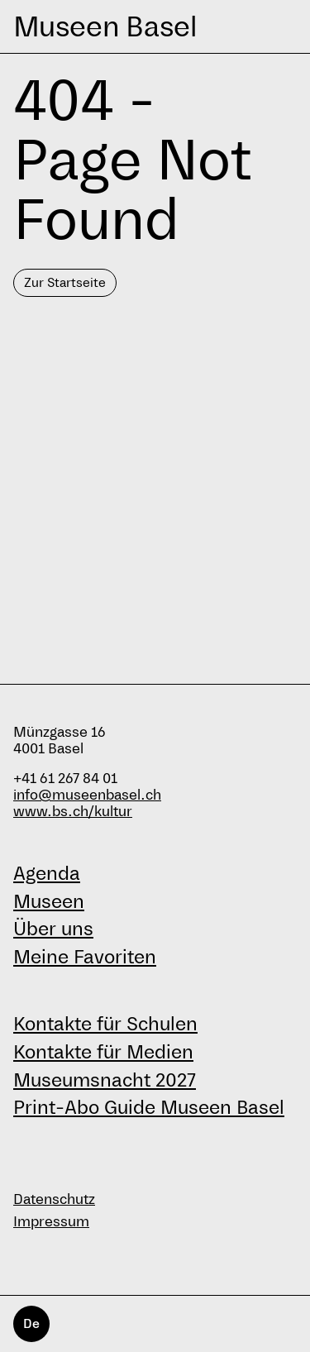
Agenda (46, 873)
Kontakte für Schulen (105, 1023)
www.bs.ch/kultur (72, 811)
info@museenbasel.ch (87, 795)
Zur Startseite (65, 282)
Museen (48, 901)
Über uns (53, 928)
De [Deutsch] (31, 1323)
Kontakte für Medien (103, 1051)
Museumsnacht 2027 (104, 1080)
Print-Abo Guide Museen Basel (148, 1107)
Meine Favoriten (84, 956)
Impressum (51, 1221)
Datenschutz (54, 1199)
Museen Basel (105, 26)
